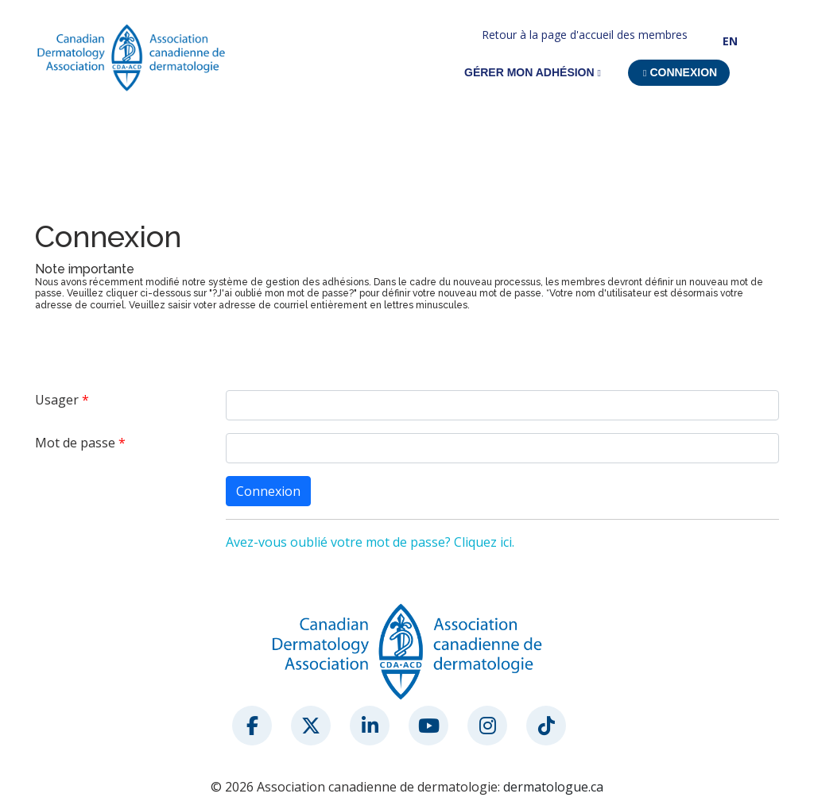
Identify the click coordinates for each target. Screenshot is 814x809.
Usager (57, 399)
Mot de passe (75, 442)
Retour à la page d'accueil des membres (585, 34)
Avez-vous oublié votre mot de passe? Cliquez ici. (370, 542)
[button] (679, 73)
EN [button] (730, 40)
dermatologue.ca (553, 786)
